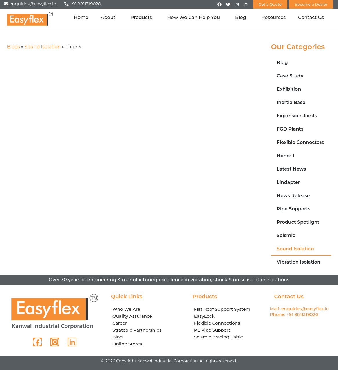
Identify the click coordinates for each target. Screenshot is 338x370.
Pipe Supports (294, 209)
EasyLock (204, 316)
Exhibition (289, 89)
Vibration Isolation (299, 262)
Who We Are (126, 309)
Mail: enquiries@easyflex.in (299, 308)
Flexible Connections (217, 323)
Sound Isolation (43, 46)
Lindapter (288, 182)
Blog (242, 18)
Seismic (286, 235)
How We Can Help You (195, 18)
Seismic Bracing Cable (218, 337)
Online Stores (127, 344)
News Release (293, 195)
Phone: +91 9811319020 (294, 314)
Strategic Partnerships (137, 330)
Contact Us (311, 17)
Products (143, 18)
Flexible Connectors (300, 142)
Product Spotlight (298, 222)
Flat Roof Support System (222, 309)
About (109, 18)
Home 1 (286, 155)
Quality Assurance (132, 316)
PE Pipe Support (212, 330)
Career (119, 323)
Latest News (291, 169)
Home (81, 17)
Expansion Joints (297, 116)
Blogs (13, 46)
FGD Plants (290, 129)
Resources (274, 17)
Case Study (290, 76)
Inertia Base (291, 102)
